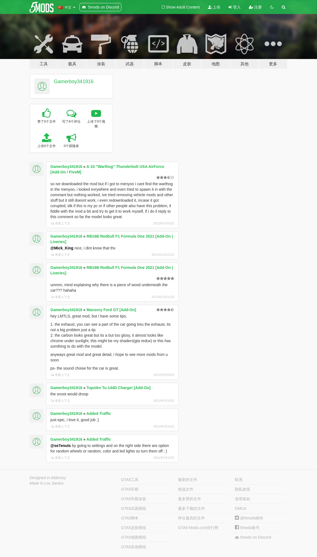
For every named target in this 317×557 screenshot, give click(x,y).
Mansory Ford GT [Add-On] (111, 310)
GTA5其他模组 (133, 547)
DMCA (240, 508)
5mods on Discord (253, 537)
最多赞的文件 (189, 499)
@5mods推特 (249, 518)
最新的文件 (187, 479)
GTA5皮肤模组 (133, 527)
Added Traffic (99, 413)
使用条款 (242, 499)
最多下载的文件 (191, 508)
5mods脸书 (247, 527)
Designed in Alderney (48, 478)
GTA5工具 (130, 479)
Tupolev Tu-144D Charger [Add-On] (119, 388)
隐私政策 (242, 489)
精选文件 (185, 489)
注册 (255, 7)
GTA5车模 (130, 489)
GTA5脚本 (130, 518)
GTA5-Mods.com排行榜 (198, 527)
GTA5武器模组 (133, 508)
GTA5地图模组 (133, 537)
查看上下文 (60, 223)
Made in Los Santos (47, 483)
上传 (214, 7)
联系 (239, 479)
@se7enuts (61, 445)
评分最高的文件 (191, 518)
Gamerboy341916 (73, 81)
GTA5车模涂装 (133, 499)
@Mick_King (62, 248)
